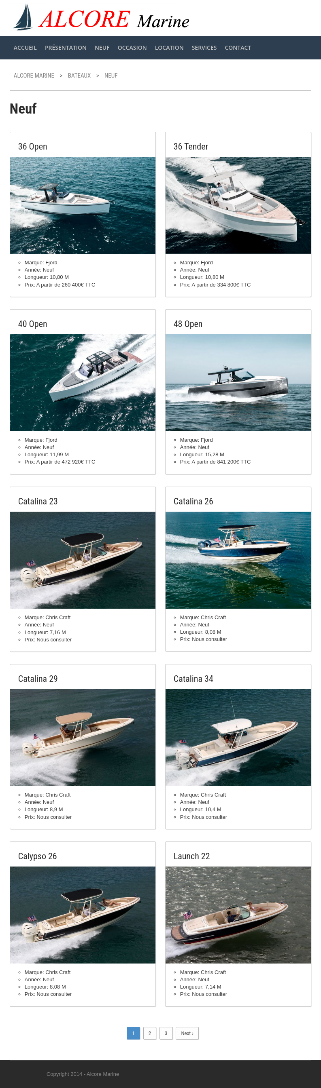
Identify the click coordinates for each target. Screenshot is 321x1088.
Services (204, 47)
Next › (187, 1033)
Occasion (132, 47)
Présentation (66, 47)
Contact (238, 47)
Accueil (25, 47)
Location (169, 47)
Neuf (102, 47)
